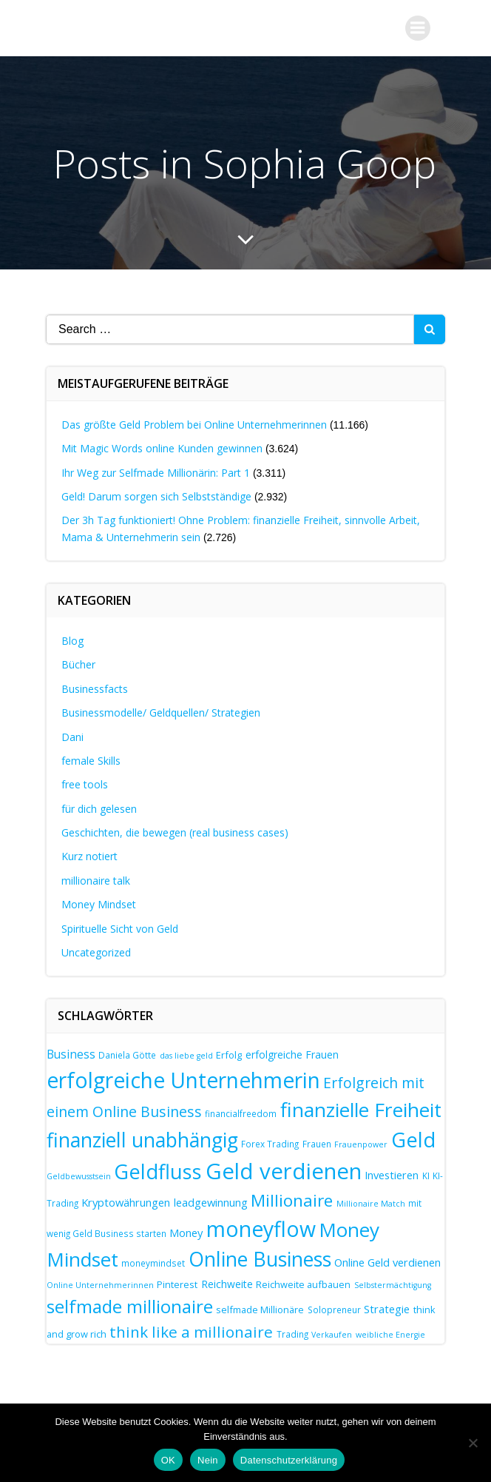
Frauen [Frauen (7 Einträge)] (316, 1144)
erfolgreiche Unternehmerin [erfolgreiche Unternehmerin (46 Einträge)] (183, 1080)
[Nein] (472, 1442)
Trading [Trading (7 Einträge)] (292, 1334)
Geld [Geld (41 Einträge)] (413, 1139)
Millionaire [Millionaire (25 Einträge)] (292, 1200)
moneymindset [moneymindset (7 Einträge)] (153, 1263)
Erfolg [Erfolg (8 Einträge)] (229, 1055)
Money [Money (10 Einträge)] (186, 1232)
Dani (72, 737)
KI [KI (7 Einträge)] (426, 1175)
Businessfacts (94, 689)
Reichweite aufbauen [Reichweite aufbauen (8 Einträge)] (303, 1284)
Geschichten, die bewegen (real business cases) (174, 832)
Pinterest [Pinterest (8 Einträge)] (177, 1284)
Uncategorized (96, 952)
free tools (84, 784)
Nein (207, 1460)
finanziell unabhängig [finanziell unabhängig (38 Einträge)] (142, 1140)
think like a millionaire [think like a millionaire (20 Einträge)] (191, 1331)
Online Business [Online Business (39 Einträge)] (260, 1259)
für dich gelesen (99, 809)
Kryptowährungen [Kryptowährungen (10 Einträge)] (125, 1202)
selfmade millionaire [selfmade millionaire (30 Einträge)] (130, 1306)
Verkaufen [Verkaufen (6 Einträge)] (331, 1335)
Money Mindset (98, 904)
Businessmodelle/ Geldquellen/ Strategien (160, 712)
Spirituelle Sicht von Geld (119, 929)
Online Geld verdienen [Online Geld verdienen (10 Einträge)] (387, 1262)
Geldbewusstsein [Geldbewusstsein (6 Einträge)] (79, 1176)
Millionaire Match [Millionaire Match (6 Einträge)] (370, 1203)
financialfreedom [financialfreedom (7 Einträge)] (241, 1113)
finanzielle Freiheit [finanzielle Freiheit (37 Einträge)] (360, 1109)
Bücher (78, 664)
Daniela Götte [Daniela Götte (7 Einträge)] (127, 1055)
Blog (72, 641)
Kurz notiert (89, 856)
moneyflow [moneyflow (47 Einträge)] (261, 1229)
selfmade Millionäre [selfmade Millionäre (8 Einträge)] (260, 1309)
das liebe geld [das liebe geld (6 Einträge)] (186, 1055)
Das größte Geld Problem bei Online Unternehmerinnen (194, 425)
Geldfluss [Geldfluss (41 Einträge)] (158, 1171)
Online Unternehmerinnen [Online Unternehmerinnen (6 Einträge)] (100, 1285)
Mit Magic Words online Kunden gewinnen (162, 448)
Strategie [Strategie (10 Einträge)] (387, 1308)
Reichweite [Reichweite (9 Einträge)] (227, 1284)
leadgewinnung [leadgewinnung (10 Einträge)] (211, 1202)
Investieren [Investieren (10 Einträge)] (392, 1174)
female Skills (91, 761)
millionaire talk (95, 881)
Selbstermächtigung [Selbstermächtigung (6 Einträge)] (392, 1285)
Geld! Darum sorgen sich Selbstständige (156, 496)
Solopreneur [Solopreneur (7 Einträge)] (334, 1309)
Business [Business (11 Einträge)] (71, 1054)
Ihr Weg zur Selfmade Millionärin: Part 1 (155, 473)
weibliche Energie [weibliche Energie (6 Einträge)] (390, 1335)
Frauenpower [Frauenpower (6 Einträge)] (360, 1144)
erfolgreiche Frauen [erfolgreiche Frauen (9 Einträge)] (292, 1054)
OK (168, 1460)
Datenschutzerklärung (288, 1460)
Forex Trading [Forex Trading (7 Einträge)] (270, 1144)
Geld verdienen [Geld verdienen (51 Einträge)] (284, 1171)
